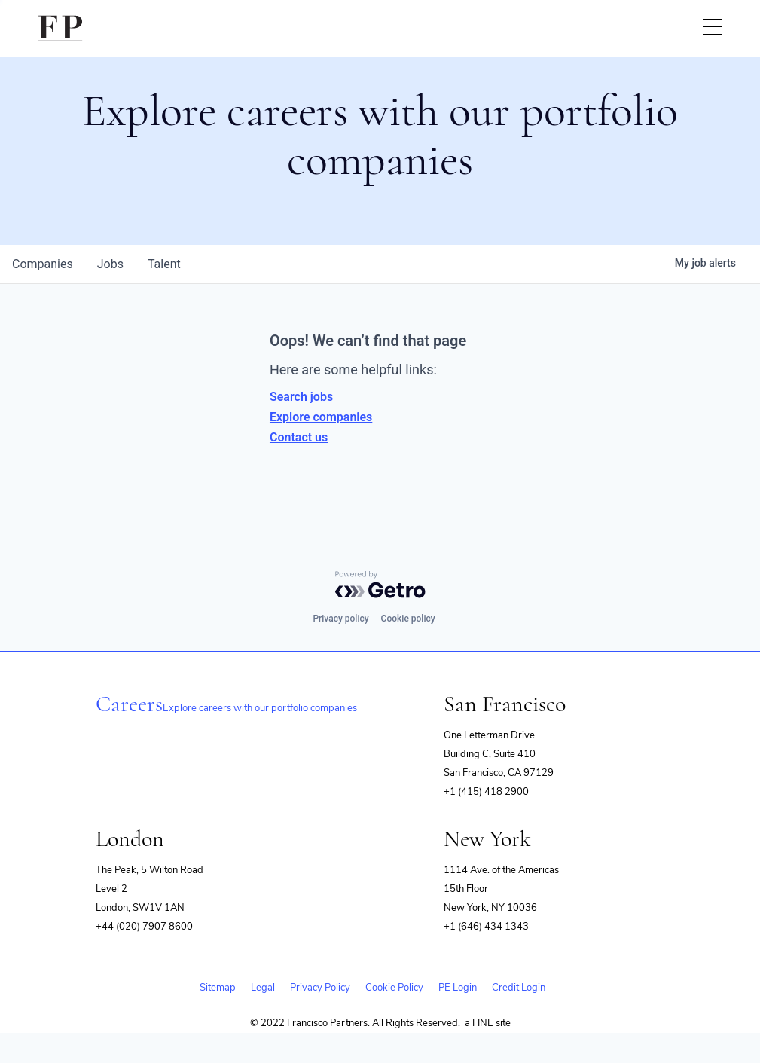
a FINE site (488, 1023)
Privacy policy (340, 618)
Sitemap (218, 987)
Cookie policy (408, 618)
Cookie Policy (394, 987)
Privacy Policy (320, 987)
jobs (110, 264)
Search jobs (301, 396)
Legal (263, 987)
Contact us (299, 437)
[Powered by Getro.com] (380, 584)
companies (42, 264)
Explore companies (321, 417)
